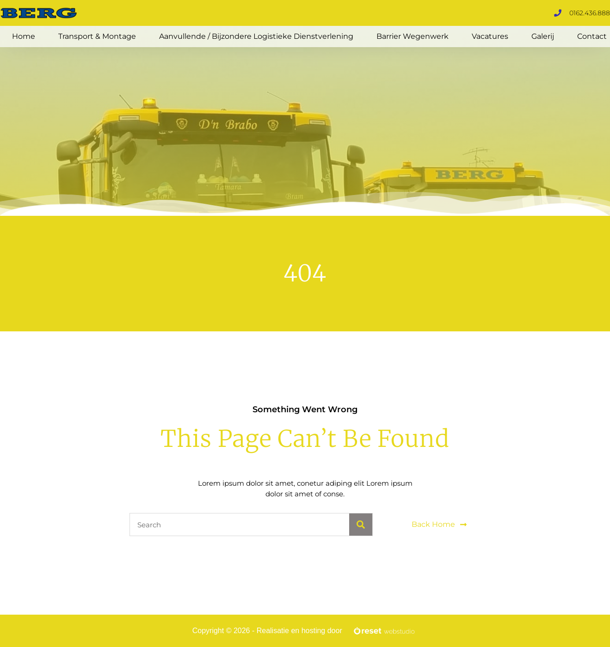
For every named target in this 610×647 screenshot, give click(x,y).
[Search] (360, 524)
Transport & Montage (97, 36)
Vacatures (490, 36)
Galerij (542, 36)
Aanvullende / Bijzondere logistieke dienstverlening (256, 36)
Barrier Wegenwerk (412, 36)
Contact (592, 36)
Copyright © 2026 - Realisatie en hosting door (267, 631)
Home (23, 36)
